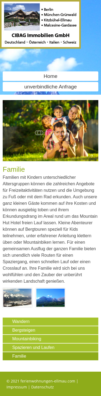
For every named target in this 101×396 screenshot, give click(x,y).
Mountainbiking (26, 338)
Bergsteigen (23, 330)
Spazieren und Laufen (33, 347)
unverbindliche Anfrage (50, 87)
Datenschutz (42, 387)
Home (50, 76)
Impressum (16, 387)
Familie (19, 356)
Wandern (21, 321)
